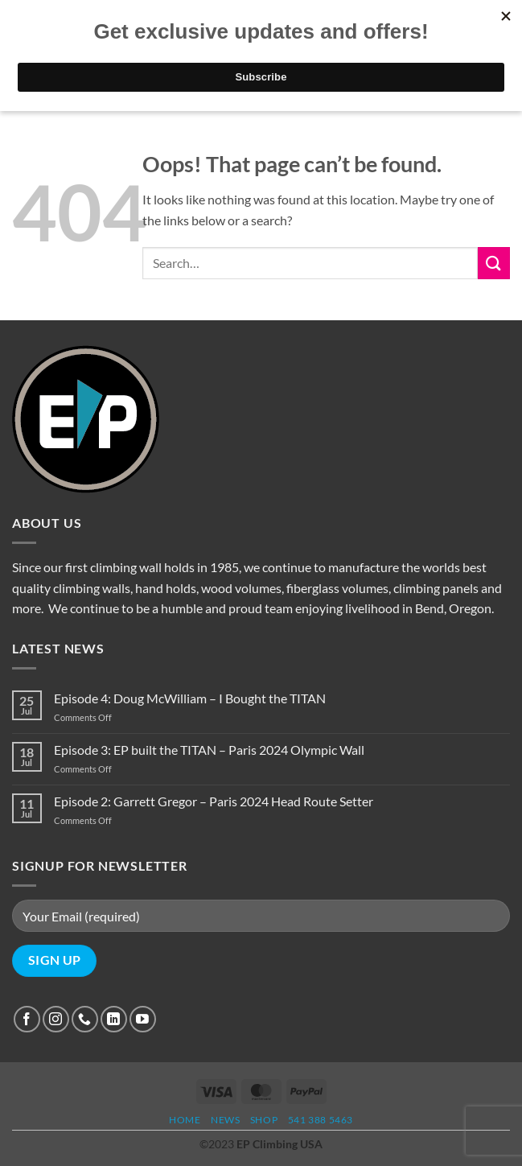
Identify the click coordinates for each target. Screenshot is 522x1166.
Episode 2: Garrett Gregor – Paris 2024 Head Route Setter (213, 801)
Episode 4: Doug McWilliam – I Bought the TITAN (190, 698)
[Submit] (494, 262)
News (225, 1120)
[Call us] (85, 1019)
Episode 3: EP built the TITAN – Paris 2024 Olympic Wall (209, 749)
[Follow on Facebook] (27, 1019)
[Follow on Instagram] (56, 1019)
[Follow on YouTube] (142, 1019)
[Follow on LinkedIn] (114, 1019)
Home (184, 1120)
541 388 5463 (320, 1120)
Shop (263, 1120)
